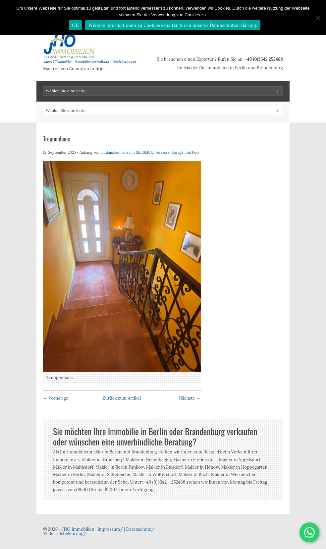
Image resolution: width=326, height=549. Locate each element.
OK (75, 25)
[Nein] (317, 17)
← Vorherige (55, 398)
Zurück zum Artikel (122, 398)
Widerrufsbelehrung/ (64, 533)
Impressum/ (110, 529)
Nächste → (189, 398)
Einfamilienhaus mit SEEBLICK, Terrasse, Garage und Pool (150, 152)
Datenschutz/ (140, 529)
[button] (309, 532)
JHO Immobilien (78, 529)
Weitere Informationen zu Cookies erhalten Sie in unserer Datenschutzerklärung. (172, 25)
